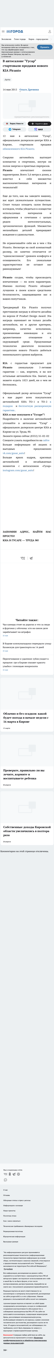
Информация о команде (13, 1205)
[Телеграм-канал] (14, 129)
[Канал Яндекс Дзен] (39, 124)
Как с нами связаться (11, 1221)
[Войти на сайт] (50, 31)
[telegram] (32, 558)
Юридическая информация (14, 1236)
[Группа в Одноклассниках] (10, 1174)
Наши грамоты (9, 1211)
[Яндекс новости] (14, 124)
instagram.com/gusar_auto (18, 470)
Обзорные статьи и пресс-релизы (17, 1200)
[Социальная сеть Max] (39, 129)
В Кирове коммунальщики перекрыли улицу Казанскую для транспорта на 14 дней (27, 647)
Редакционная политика (13, 1231)
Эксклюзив (6, 39)
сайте (46, 440)
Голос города (20, 39)
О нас (5, 1190)
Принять (44, 47)
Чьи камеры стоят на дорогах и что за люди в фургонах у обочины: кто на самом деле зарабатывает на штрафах (27, 630)
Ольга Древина (29, 89)
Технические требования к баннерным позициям (22, 1226)
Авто (7, 79)
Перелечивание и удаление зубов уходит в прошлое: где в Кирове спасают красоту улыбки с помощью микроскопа (27, 664)
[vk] (23, 558)
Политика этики (9, 1216)
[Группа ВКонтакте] (5, 1174)
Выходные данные (10, 1242)
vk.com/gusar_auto (13, 453)
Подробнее (8, 1269)
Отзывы (6, 1195)
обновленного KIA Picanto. (19, 148)
